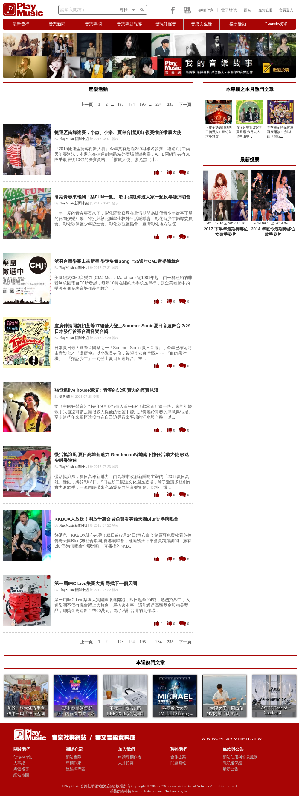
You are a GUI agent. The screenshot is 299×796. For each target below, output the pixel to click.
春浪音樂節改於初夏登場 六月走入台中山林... (249, 132)
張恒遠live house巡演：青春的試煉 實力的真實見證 (106, 390)
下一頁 (185, 104)
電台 (247, 10)
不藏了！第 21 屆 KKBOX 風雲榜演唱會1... (125, 713)
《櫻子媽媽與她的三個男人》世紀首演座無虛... (218, 132)
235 (170, 104)
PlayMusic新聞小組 (74, 139)
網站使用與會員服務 (240, 757)
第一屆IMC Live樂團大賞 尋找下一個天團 (95, 583)
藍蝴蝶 (64, 396)
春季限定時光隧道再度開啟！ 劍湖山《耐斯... (280, 132)
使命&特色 (22, 757)
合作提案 (178, 757)
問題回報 (178, 763)
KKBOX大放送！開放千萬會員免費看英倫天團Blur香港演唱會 (116, 518)
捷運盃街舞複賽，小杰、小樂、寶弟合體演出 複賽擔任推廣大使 (117, 132)
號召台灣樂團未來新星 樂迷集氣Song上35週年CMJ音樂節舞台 (117, 261)
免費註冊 (265, 10)
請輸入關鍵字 (73, 9)
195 (143, 104)
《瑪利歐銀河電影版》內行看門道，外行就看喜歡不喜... (75, 713)
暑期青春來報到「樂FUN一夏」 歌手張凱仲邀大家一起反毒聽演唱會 (122, 196)
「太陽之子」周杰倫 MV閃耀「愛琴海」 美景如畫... (224, 713)
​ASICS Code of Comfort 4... (274, 710)
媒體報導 (21, 769)
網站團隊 (73, 757)
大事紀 (19, 763)
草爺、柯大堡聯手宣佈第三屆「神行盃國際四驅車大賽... (26, 713)
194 (132, 104)
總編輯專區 (75, 769)
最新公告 (230, 769)
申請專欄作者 (129, 757)
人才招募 (126, 763)
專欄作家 (206, 10)
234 (158, 104)
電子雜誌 (229, 10)
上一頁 (86, 104)
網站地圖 (21, 775)
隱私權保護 (232, 763)
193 (121, 104)
